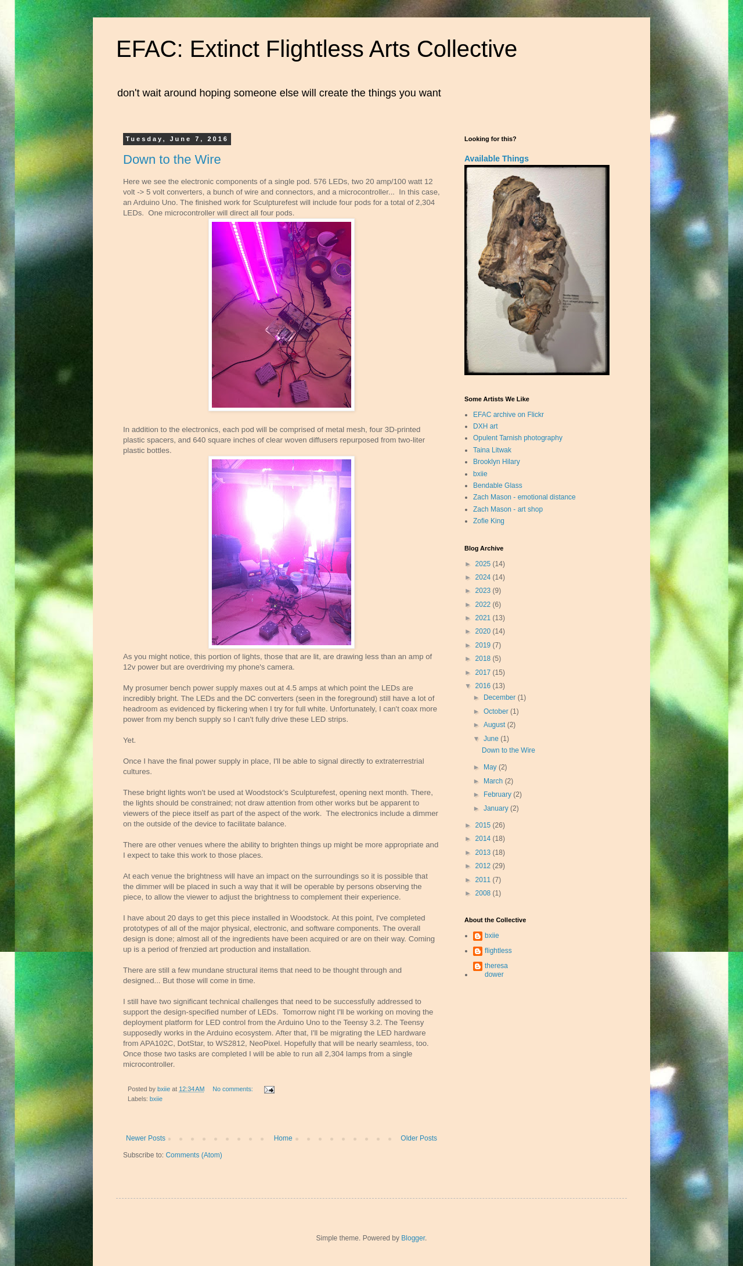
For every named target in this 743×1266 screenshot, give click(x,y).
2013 (484, 852)
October (497, 711)
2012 (484, 866)
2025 (484, 564)
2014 (484, 839)
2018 (484, 658)
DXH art (485, 426)
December (501, 697)
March (494, 781)
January (497, 808)
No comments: (233, 1088)
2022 (484, 604)
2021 (484, 618)
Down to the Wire (172, 159)
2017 (484, 672)
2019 (484, 645)
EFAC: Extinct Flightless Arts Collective (316, 49)
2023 (484, 591)
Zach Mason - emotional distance (524, 497)
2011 (484, 880)
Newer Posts (145, 1138)
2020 (484, 631)
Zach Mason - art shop (508, 509)
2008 (484, 893)
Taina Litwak (492, 450)
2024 (484, 577)
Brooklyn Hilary (496, 462)
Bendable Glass (497, 485)
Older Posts (419, 1138)
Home (283, 1138)
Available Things (496, 158)
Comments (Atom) (193, 1155)
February (498, 794)
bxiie (156, 1098)
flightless (498, 951)
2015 (484, 825)
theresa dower (496, 970)
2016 (484, 686)
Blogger (413, 1238)
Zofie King (488, 521)
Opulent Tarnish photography (517, 438)
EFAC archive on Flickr (508, 415)
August (495, 725)
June (492, 739)
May (491, 767)
